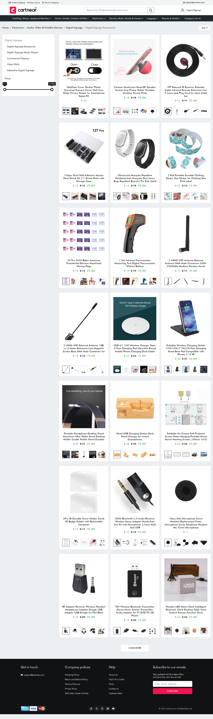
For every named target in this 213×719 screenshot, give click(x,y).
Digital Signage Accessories (21, 46)
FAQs (111, 688)
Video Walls (13, 64)
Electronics (98, 18)
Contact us (113, 693)
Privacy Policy (71, 693)
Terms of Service (72, 688)
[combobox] (205, 28)
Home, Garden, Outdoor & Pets (70, 18)
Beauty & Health (170, 18)
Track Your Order (116, 684)
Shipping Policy (72, 679)
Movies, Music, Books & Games (125, 18)
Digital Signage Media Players (22, 52)
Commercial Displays (18, 58)
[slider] (4, 89)
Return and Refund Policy (76, 684)
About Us (113, 679)
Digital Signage (13, 40)
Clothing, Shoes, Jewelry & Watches (31, 18)
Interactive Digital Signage (20, 70)
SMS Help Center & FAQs (76, 698)
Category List (192, 18)
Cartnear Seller (115, 698)
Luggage (151, 18)
